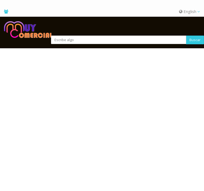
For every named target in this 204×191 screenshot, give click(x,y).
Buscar (195, 39)
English (189, 11)
